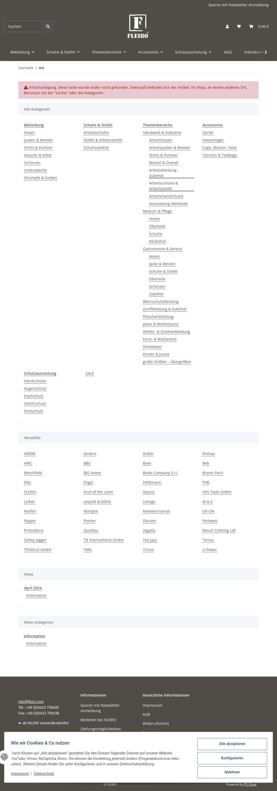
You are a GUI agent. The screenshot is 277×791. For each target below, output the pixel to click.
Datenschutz (46, 775)
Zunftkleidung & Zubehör (165, 308)
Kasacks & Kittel (38, 155)
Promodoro (33, 530)
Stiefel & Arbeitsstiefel (103, 140)
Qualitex (91, 530)
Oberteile (157, 226)
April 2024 (33, 587)
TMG (88, 549)
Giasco (148, 491)
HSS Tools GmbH (216, 491)
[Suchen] (23, 26)
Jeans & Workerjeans (161, 324)
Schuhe (155, 233)
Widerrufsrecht (156, 723)
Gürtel (207, 132)
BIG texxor (92, 472)
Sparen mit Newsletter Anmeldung (238, 4)
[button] (227, 26)
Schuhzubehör (96, 147)
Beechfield (33, 472)
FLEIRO (30, 491)
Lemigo (149, 501)
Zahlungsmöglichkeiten (101, 728)
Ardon (148, 453)
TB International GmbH (103, 539)
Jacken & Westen (38, 140)
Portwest (209, 520)
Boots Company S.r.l (160, 472)
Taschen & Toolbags (219, 155)
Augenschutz (35, 388)
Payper (30, 520)
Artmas (208, 453)
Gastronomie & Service (162, 248)
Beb (205, 463)
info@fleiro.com (30, 702)
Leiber (29, 501)
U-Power (209, 549)
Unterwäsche (35, 170)
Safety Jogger (35, 539)
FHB (205, 482)
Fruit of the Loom (98, 491)
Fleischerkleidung (158, 316)
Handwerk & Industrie (162, 132)
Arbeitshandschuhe (166, 196)
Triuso (148, 549)
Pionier (90, 520)
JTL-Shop (250, 784)
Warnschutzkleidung (161, 301)
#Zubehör (157, 241)
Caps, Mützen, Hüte (219, 147)
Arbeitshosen (160, 140)
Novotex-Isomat (156, 511)
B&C (87, 463)
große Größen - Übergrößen (167, 361)
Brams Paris (212, 472)
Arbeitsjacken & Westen (169, 147)
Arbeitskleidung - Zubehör (164, 173)
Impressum (22, 775)
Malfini (30, 511)
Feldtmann (152, 482)
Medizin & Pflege (157, 211)
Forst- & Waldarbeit (160, 339)
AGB (146, 714)
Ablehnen (230, 772)
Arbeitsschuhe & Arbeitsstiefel (163, 186)
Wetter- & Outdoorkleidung (166, 331)
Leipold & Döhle (97, 501)
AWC (28, 463)
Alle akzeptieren (230, 746)
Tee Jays (150, 539)
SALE (90, 373)
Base (147, 463)
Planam (149, 520)
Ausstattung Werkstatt (168, 203)
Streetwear (152, 346)
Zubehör (156, 293)
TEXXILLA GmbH (37, 549)
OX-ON (208, 511)
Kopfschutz (33, 395)
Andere (90, 453)
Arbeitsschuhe (96, 132)
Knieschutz (33, 410)
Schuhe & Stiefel (163, 271)
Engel (88, 482)
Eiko (27, 482)
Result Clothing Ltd (218, 530)
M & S (207, 501)
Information (36, 595)
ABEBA (29, 453)
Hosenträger (213, 140)
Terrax (208, 539)
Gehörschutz (35, 403)
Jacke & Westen (162, 263)
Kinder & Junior (156, 354)
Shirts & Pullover (38, 147)
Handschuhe (35, 380)
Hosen (29, 132)
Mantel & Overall (163, 162)
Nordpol (91, 511)
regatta (149, 530)
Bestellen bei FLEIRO (98, 719)
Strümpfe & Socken (40, 177)
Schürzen (32, 162)
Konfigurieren (230, 759)
